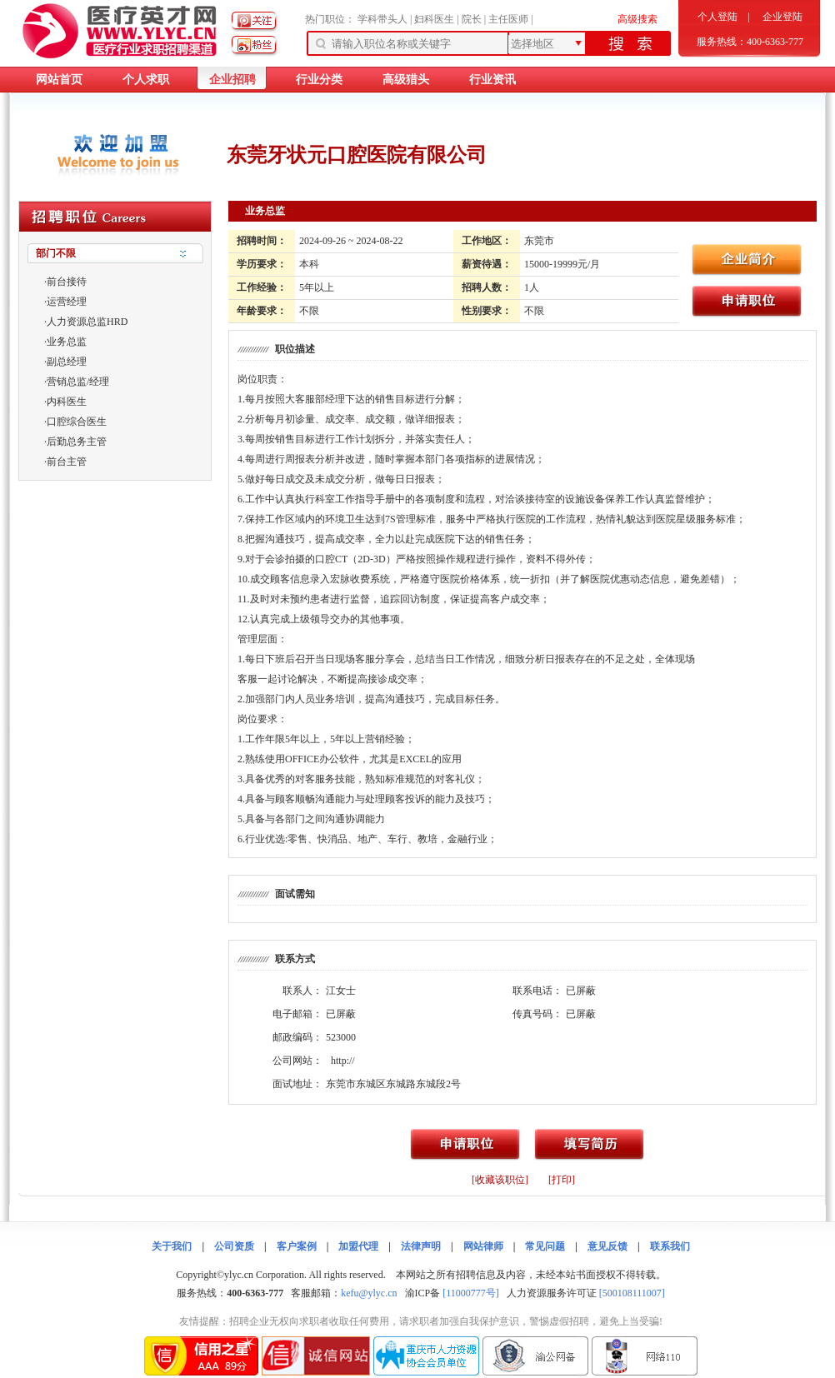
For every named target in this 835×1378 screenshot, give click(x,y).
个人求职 (145, 79)
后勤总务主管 (77, 441)
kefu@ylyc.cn (369, 1293)
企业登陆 (782, 16)
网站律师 (483, 1246)
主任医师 (508, 19)
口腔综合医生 (77, 421)
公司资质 (234, 1246)
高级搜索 (638, 19)
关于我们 (172, 1246)
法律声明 (421, 1246)
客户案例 (297, 1246)
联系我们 (670, 1246)
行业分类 (319, 79)
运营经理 (67, 301)
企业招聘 (232, 79)
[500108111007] (632, 1293)
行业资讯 (492, 79)
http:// (343, 1060)
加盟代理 (358, 1246)
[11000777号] (470, 1293)
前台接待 (67, 281)
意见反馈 (608, 1246)
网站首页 (59, 79)
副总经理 (67, 361)
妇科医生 (434, 19)
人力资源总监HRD (87, 321)
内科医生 (67, 401)
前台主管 (67, 461)
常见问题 (545, 1246)
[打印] (561, 1180)
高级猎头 (405, 79)
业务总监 (67, 341)
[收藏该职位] (500, 1180)
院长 (472, 19)
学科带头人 (383, 19)
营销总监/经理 (78, 381)
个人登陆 (718, 16)
